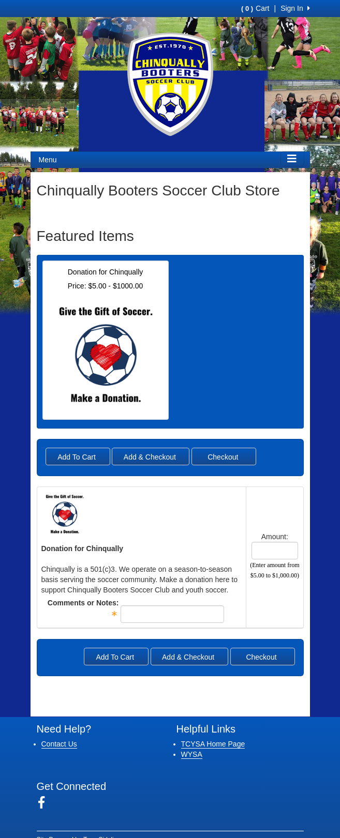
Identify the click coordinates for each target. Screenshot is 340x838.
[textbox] (172, 614)
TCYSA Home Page (213, 744)
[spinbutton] (275, 550)
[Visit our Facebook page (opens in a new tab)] (45, 803)
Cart (255, 8)
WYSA (191, 754)
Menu (48, 160)
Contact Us (59, 744)
